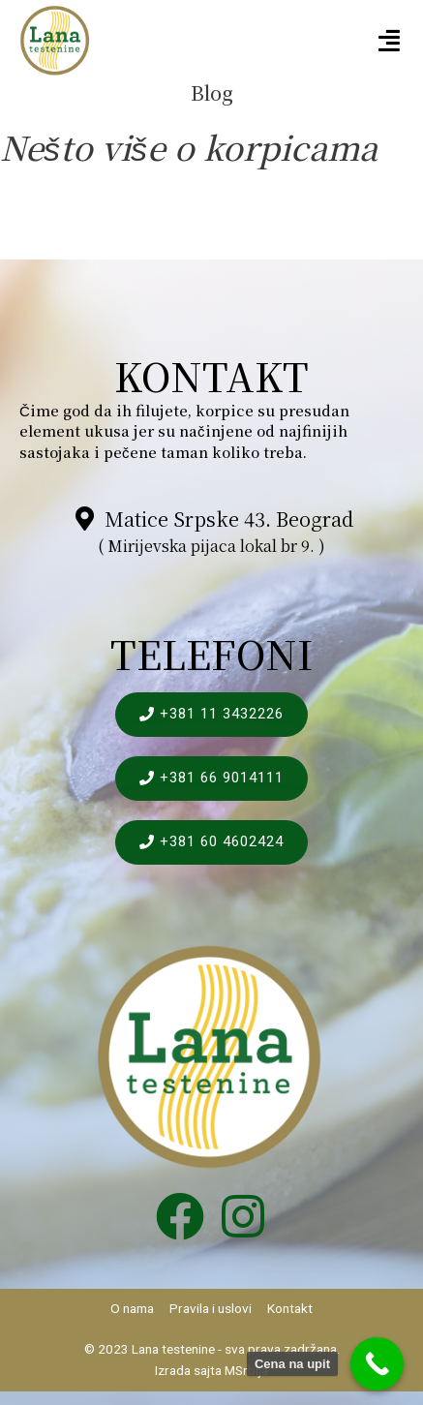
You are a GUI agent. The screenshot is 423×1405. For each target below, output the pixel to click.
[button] (390, 40)
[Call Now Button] (377, 1363)
